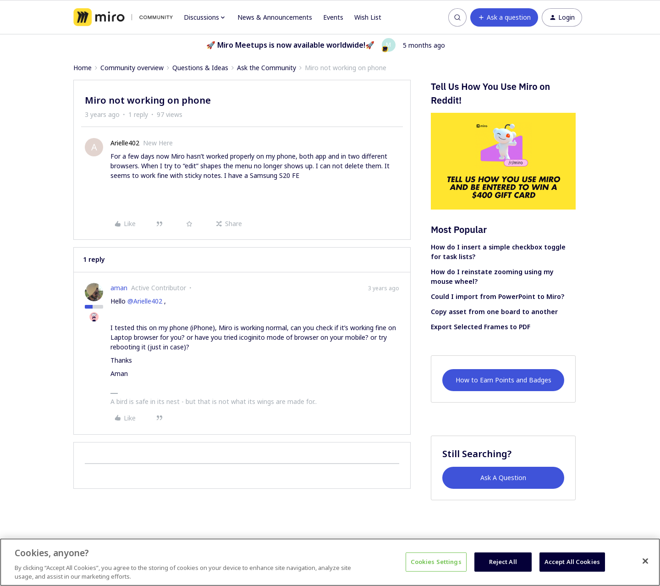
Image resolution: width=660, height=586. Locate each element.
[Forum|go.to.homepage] (123, 17)
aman (118, 287)
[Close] (645, 561)
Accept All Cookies (572, 562)
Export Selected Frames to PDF (480, 326)
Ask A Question (503, 477)
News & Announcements (274, 17)
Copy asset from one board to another (494, 311)
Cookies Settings (436, 562)
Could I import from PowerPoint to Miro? (497, 296)
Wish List (367, 17)
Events (333, 17)
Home (82, 67)
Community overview (132, 67)
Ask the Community (266, 67)
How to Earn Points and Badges (503, 380)
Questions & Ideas (200, 67)
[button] (504, 17)
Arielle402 (124, 142)
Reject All (503, 562)
